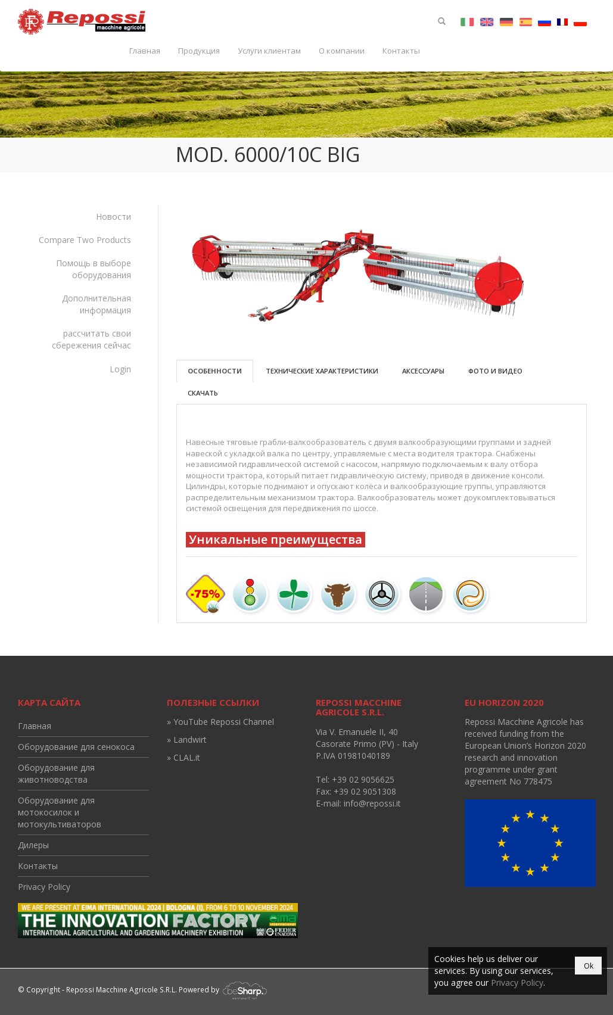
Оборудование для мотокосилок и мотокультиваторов (59, 812)
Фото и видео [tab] (495, 370)
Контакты (401, 50)
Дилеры (33, 845)
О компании (342, 50)
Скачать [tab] (203, 392)
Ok (588, 966)
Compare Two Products (85, 239)
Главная (144, 50)
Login (120, 369)
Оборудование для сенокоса (76, 746)
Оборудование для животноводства (56, 773)
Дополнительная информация (96, 304)
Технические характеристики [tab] (322, 370)
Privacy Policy (44, 886)
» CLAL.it (183, 757)
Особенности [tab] (215, 370)
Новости (113, 216)
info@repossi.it (372, 803)
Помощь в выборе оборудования (93, 269)
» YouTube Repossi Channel (220, 721)
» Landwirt (187, 739)
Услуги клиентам (269, 50)
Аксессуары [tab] (423, 370)
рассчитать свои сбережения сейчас (91, 339)
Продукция (199, 50)
